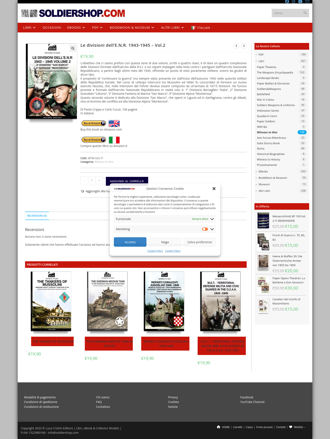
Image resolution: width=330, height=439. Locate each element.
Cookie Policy (155, 251)
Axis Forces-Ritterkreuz (271, 138)
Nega (165, 242)
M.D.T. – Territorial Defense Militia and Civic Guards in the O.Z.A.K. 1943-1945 (222, 345)
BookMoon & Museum (273, 178)
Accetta (130, 242)
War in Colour (265, 99)
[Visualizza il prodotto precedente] (236, 46)
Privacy (173, 397)
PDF (261, 54)
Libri (261, 61)
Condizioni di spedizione (40, 402)
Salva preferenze (200, 242)
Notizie (173, 407)
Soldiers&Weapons (269, 89)
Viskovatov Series (268, 110)
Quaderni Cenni (267, 116)
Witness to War (267, 132)
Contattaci (103, 407)
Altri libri (264, 191)
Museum (264, 184)
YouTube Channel (252, 402)
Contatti (281, 427)
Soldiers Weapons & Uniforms (276, 105)
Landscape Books (268, 78)
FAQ (99, 402)
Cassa (249, 427)
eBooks (263, 171)
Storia (260, 148)
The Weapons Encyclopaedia (275, 72)
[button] (214, 188)
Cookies (173, 402)
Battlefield (263, 94)
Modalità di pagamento (40, 397)
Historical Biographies (271, 154)
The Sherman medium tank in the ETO (109, 343)
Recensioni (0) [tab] (37, 215)
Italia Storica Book (268, 143)
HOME (223, 427)
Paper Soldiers (266, 121)
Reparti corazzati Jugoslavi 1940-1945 (166, 343)
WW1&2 (262, 127)
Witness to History (268, 159)
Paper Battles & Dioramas (273, 83)
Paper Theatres (266, 67)
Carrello (237, 427)
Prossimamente (267, 165)
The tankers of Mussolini (53, 341)
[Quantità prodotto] (92, 180)
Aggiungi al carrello (127, 181)
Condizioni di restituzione (41, 407)
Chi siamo (103, 397)
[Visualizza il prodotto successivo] (244, 46)
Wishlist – (297, 427)
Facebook (246, 397)
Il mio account (264, 427)
